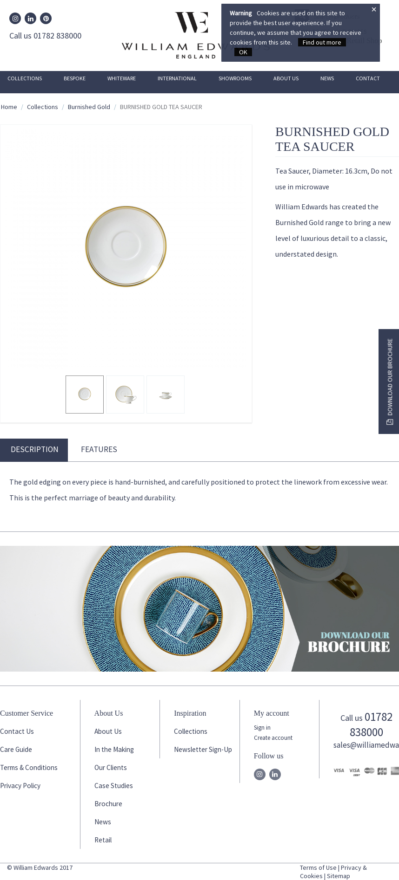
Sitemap (338, 876)
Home (9, 107)
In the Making (114, 749)
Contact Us (17, 731)
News (327, 78)
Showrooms (235, 78)
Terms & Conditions (29, 767)
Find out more (322, 42)
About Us (286, 78)
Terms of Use (318, 867)
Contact (368, 78)
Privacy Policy (20, 785)
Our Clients (110, 767)
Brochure (108, 803)
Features (99, 449)
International (177, 78)
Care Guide (16, 749)
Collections (24, 78)
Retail (103, 839)
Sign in (262, 727)
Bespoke (75, 78)
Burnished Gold (89, 107)
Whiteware (121, 78)
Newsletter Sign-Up (203, 749)
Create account (273, 738)
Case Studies (113, 785)
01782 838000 (371, 724)
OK (243, 52)
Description (35, 449)
